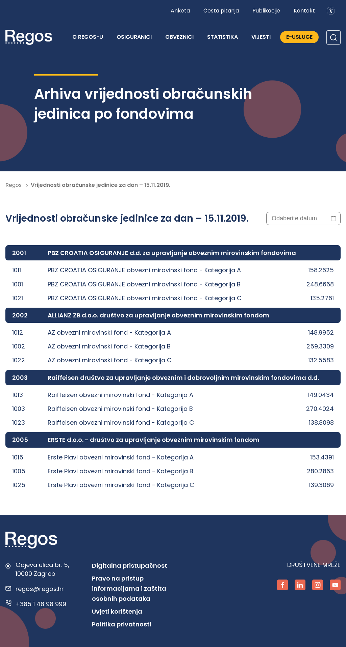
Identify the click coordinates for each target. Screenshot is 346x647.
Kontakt (304, 11)
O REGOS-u (87, 37)
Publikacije (266, 11)
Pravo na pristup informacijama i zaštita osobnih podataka (129, 588)
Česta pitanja (221, 11)
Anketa (180, 11)
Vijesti (261, 37)
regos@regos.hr (40, 589)
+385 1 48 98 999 (41, 604)
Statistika (222, 37)
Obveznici (179, 37)
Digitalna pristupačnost (129, 565)
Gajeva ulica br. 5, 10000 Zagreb (42, 569)
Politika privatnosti (121, 624)
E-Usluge (299, 37)
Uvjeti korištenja (117, 611)
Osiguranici (134, 37)
